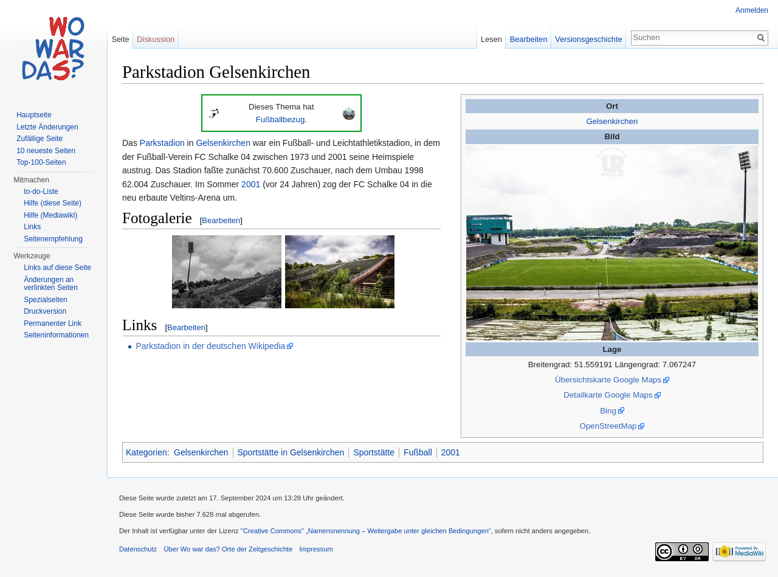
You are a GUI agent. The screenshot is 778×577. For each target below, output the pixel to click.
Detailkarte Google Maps (607, 394)
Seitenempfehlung (53, 239)
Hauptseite (33, 115)
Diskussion (155, 39)
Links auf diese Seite (57, 267)
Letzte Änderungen (47, 127)
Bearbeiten (221, 220)
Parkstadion (162, 143)
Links (32, 227)
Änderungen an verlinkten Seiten (51, 283)
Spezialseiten (45, 299)
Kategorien (146, 452)
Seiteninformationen (56, 335)
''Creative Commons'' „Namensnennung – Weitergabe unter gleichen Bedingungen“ (366, 530)
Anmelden (751, 10)
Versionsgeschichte (588, 39)
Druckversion (45, 311)
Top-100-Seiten (41, 162)
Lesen (491, 39)
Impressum (315, 549)
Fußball (418, 452)
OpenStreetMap (608, 425)
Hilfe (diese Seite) (52, 203)
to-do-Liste (41, 191)
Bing (608, 410)
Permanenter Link (52, 323)
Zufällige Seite (39, 138)
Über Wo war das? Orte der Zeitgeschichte (228, 549)
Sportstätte (373, 452)
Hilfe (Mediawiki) (50, 215)
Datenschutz (138, 549)
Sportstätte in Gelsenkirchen (291, 452)
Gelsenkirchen (612, 121)
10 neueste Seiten (45, 151)
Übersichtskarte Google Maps (608, 379)
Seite (120, 39)
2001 (250, 184)
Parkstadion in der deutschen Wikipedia (210, 346)
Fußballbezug (280, 119)
